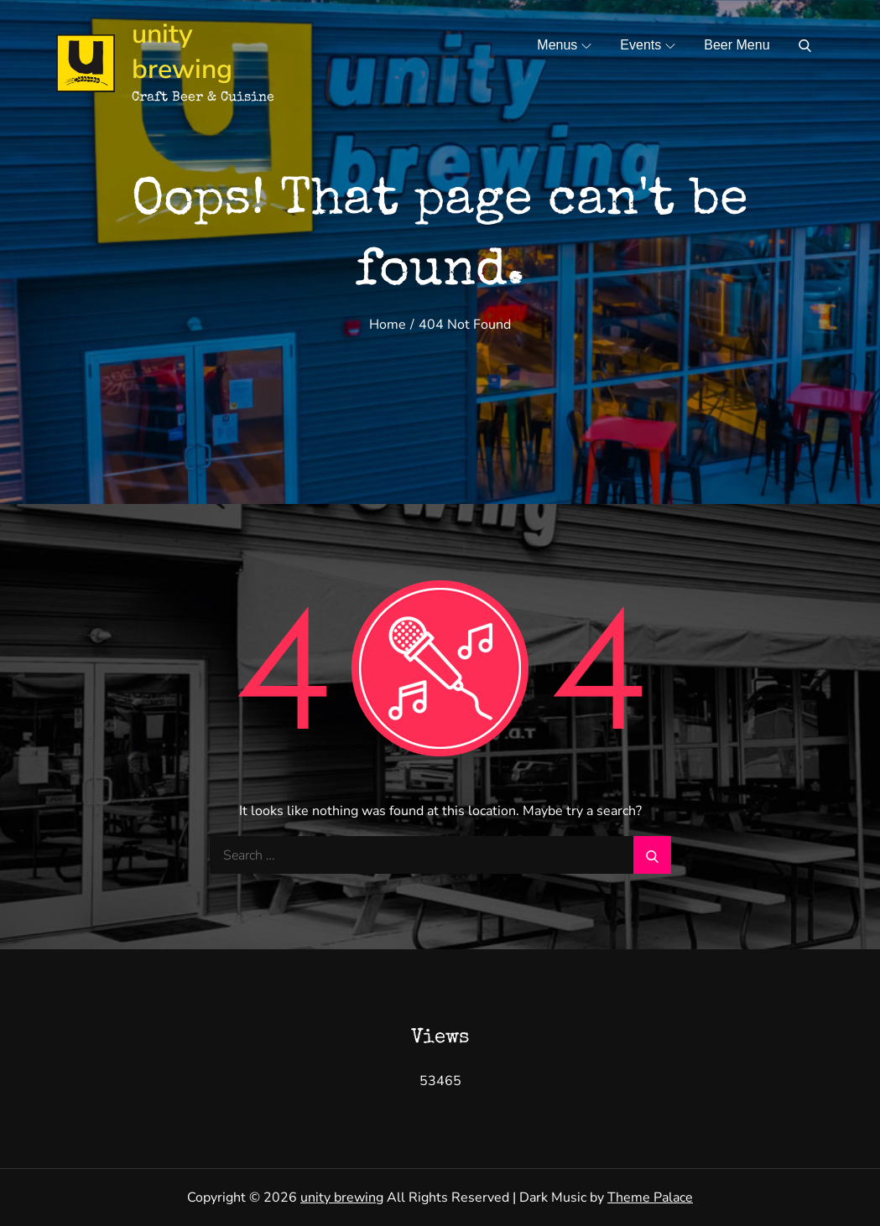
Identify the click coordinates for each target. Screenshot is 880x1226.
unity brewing (182, 51)
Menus (564, 45)
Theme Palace (650, 1197)
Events (647, 45)
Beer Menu (736, 45)
